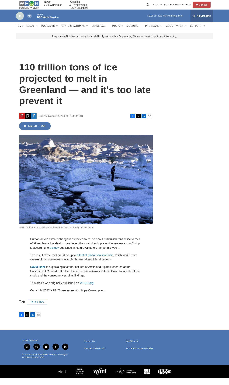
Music (116, 33)
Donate (205, 8)
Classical (98, 33)
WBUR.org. (87, 290)
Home (19, 33)
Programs (152, 33)
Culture (132, 33)
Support (196, 33)
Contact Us (89, 348)
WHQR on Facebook (94, 355)
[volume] (29, 23)
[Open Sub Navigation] (37, 33)
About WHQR (174, 33)
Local (30, 33)
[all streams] (201, 23)
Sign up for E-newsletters (174, 8)
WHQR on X (132, 348)
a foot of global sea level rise (95, 262)
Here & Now (37, 309)
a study (54, 254)
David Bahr (37, 274)
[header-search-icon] (149, 8)
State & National (73, 33)
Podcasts (48, 33)
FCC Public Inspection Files (139, 355)
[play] (19, 23)
